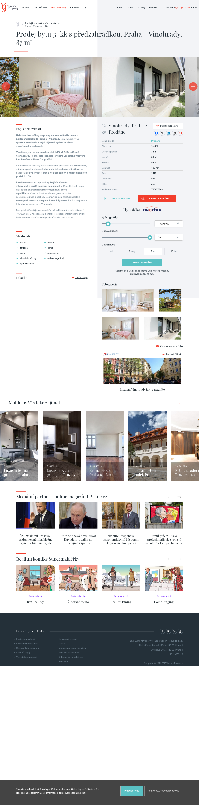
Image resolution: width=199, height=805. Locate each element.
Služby (141, 7)
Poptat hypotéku (142, 262)
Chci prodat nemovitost (27, 648)
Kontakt (153, 7)
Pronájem (41, 7)
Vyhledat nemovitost (26, 657)
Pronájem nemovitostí (27, 643)
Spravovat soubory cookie (164, 791)
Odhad (119, 7)
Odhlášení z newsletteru (71, 657)
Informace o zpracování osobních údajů (65, 793)
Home (19, 23)
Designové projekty (68, 639)
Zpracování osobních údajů (72, 648)
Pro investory (58, 7)
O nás (130, 7)
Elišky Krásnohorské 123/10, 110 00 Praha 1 (161, 645)
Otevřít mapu (80, 277)
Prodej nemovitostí (25, 639)
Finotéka (75, 7)
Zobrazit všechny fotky (169, 346)
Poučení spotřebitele (69, 652)
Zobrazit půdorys (120, 199)
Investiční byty (23, 652)
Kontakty (63, 661)
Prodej (26, 7)
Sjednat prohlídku (159, 199)
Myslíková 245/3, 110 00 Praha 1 (167, 649)
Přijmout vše (132, 791)
